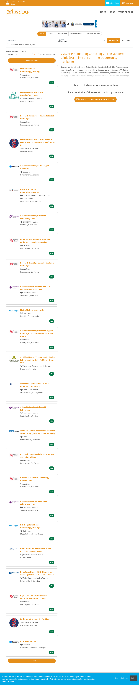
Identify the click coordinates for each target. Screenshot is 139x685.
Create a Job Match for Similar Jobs (95, 99)
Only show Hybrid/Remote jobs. (22, 44)
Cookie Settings (121, 678)
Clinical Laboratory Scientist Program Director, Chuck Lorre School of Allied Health (36, 333)
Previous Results (32, 60)
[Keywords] (32, 40)
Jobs (112, 12)
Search (41, 33)
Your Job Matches (77, 33)
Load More (32, 661)
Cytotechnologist (28, 641)
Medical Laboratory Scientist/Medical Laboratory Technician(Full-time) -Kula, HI (37, 142)
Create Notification (47, 54)
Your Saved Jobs (93, 33)
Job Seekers (112, 2)
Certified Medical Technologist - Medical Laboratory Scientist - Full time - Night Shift (37, 360)
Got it (133, 678)
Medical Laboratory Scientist (32, 310)
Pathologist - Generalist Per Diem (34, 619)
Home (103, 12)
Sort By (10, 54)
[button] (126, 40)
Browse (50, 33)
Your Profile (126, 12)
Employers (127, 2)
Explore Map (62, 33)
